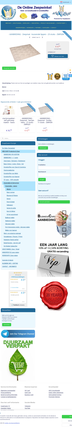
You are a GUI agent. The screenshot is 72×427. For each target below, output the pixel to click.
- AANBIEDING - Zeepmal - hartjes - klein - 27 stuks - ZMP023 (27, 121)
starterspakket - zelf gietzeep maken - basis (9, 120)
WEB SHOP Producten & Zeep (11, 151)
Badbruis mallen (9, 218)
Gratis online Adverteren (56, 392)
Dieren (8, 199)
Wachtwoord (42, 172)
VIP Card (27, 390)
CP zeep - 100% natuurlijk (11, 180)
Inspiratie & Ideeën (7, 260)
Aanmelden (7, 324)
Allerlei (9, 189)
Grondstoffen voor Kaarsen (11, 177)
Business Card (29, 395)
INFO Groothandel (54, 390)
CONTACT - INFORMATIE (9, 266)
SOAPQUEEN (45, 27)
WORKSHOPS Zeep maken (10, 255)
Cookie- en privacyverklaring (26, 424)
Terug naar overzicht (9, 68)
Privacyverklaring (6, 392)
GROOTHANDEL (17, 23)
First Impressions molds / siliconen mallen (17, 227)
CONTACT (53, 27)
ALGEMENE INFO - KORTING (10, 263)
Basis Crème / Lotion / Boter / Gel (14, 164)
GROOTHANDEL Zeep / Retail (10, 249)
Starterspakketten (9, 170)
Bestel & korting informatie (9, 395)
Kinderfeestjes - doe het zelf (12, 243)
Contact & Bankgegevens (8, 397)
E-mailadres (41, 165)
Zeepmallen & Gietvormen (11, 183)
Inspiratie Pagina (6, 408)
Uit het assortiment (12, 214)
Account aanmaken (45, 202)
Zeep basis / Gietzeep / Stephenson (14, 161)
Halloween (10, 205)
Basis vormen (11, 192)
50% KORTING (35, 23)
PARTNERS (38, 27)
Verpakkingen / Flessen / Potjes (13, 237)
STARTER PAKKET (61, 23)
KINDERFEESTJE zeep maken (10, 252)
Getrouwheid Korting (55, 395)
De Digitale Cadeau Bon (10, 246)
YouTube (27, 408)
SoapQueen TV (5, 406)
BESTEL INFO (26, 23)
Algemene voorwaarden (8, 390)
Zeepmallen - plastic (11, 186)
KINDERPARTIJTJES (20, 27)
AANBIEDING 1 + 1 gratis (11, 158)
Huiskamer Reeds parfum (11, 240)
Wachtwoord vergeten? (44, 184)
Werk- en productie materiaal (12, 233)
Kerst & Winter (11, 211)
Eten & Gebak (11, 202)
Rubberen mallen (10, 221)
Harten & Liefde (11, 208)
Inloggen (42, 179)
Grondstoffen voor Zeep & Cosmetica (15, 167)
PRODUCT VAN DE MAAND (48, 23)
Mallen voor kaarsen (11, 230)
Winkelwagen (43, 148)
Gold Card (28, 392)
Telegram (27, 406)
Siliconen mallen (10, 224)
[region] (23, 420)
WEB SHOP (8, 23)
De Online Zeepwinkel (8, 148)
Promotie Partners (54, 397)
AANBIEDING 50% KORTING (11, 154)
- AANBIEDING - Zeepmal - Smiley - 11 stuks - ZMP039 (45, 120)
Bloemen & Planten (12, 195)
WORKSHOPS (30, 27)
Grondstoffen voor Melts (11, 173)
